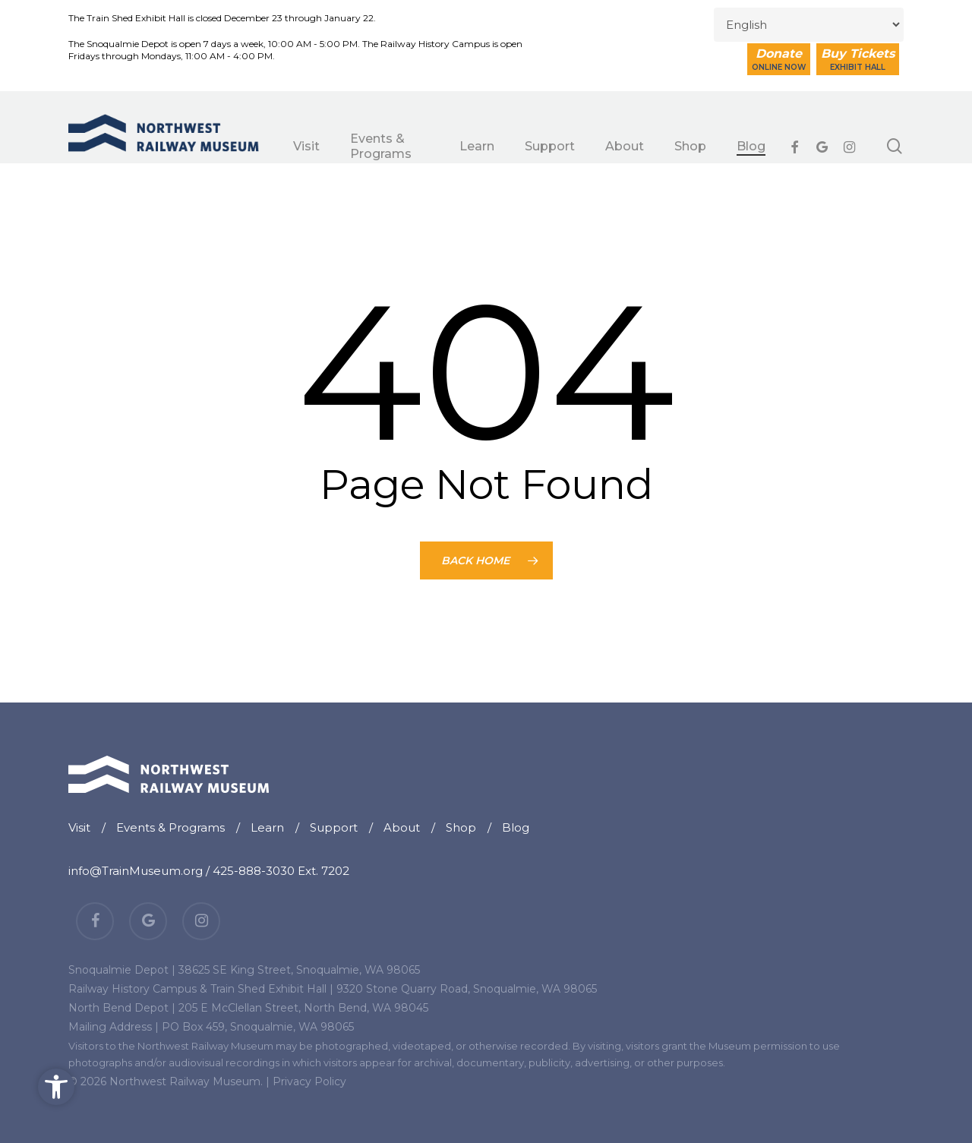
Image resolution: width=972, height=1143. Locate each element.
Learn (267, 827)
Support (334, 827)
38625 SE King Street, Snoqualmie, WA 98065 (299, 970)
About (401, 827)
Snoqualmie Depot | (121, 970)
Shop (461, 827)
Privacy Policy (309, 1081)
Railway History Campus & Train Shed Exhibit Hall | (200, 989)
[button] (56, 1087)
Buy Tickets (858, 59)
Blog (515, 827)
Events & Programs (170, 827)
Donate (779, 59)
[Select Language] (809, 25)
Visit (79, 827)
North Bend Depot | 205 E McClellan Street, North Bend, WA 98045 (248, 1008)
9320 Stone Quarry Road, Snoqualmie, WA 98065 (466, 989)
